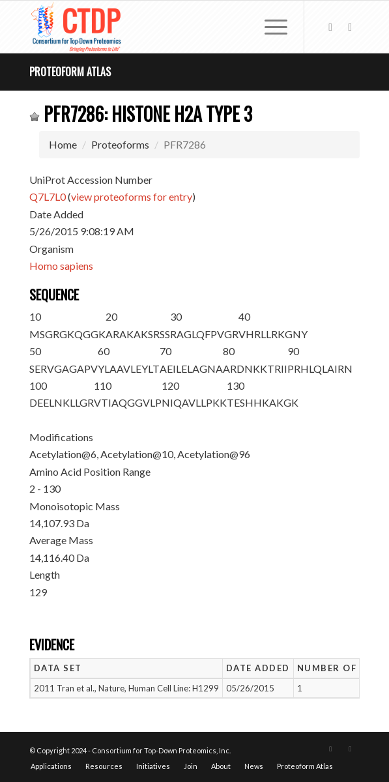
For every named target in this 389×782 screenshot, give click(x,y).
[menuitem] (269, 27)
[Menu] (269, 27)
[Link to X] (330, 27)
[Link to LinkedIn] (350, 27)
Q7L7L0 (47, 196)
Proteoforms (120, 144)
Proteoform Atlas (70, 72)
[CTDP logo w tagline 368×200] (161, 27)
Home (63, 144)
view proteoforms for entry (131, 196)
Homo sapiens (61, 265)
